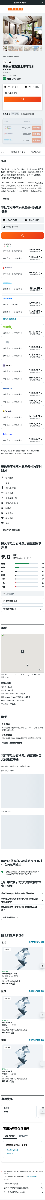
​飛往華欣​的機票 (12, 1150)
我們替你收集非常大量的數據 (24, 1188)
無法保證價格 (32, 1176)
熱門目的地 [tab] (23, 1136)
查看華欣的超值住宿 (36, 991)
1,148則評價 (16, 79)
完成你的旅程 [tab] (10, 1136)
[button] (42, 2)
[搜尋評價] (24, 593)
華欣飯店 (10, 1153)
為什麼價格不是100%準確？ (24, 1192)
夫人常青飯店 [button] (7, 1022)
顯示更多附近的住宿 (36, 942)
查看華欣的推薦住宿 (36, 1040)
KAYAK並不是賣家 (24, 1183)
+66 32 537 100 (9, 75)
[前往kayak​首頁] (15, 9)
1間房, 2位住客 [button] (11, 93)
